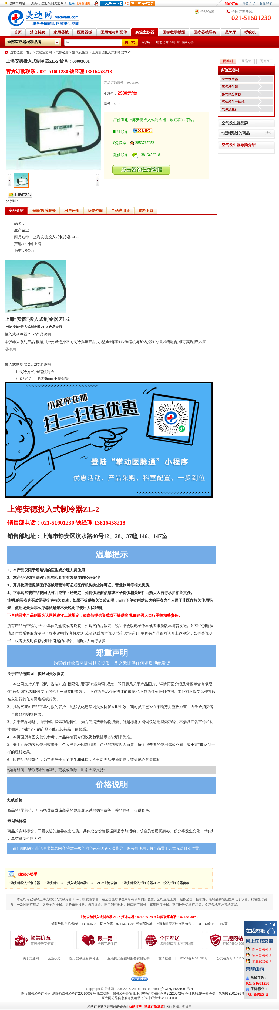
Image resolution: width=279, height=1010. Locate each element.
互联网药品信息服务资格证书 (128, 958)
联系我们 (266, 4)
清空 (268, 133)
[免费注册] (84, 3)
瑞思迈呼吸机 (165, 42)
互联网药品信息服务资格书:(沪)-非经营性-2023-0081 (139, 998)
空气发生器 (80, 52)
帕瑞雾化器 (185, 42)
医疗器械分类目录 (179, 1006)
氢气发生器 (230, 87)
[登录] (72, 3)
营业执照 (54, 958)
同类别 (228, 61)
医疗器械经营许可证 (84, 958)
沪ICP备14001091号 (194, 958)
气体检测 (62, 52)
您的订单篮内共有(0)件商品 (107, 1006)
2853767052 (142, 143)
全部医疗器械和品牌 (24, 42)
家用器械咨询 (262, 955)
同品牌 (246, 61)
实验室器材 (44, 52)
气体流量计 (230, 109)
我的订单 (231, 4)
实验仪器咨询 (262, 961)
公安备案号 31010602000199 (236, 958)
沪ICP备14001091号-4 (176, 989)
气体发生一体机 (233, 102)
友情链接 (164, 958)
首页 (29, 52)
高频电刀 (147, 42)
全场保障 (207, 11)
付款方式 (248, 4)
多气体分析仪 (231, 94)
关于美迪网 (31, 958)
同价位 (265, 61)
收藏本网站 (17, 3)
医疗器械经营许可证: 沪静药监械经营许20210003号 (58, 993)
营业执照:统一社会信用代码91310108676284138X (221, 993)
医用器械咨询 (262, 949)
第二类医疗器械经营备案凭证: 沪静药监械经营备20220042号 (140, 993)
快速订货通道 (154, 1006)
